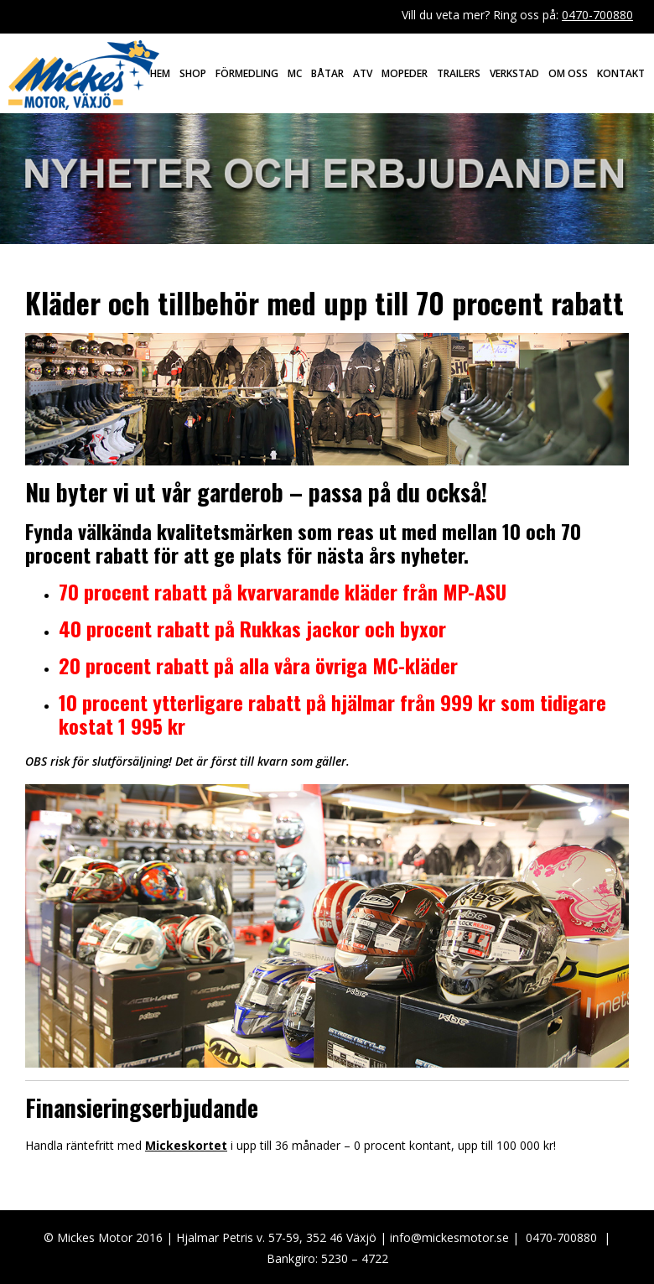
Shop (192, 73)
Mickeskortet (186, 1145)
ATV (362, 73)
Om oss (568, 73)
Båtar (327, 73)
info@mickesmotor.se (449, 1237)
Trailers (458, 73)
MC (295, 73)
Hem (160, 73)
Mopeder (405, 73)
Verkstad (514, 73)
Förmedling (246, 73)
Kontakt (621, 73)
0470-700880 (597, 15)
